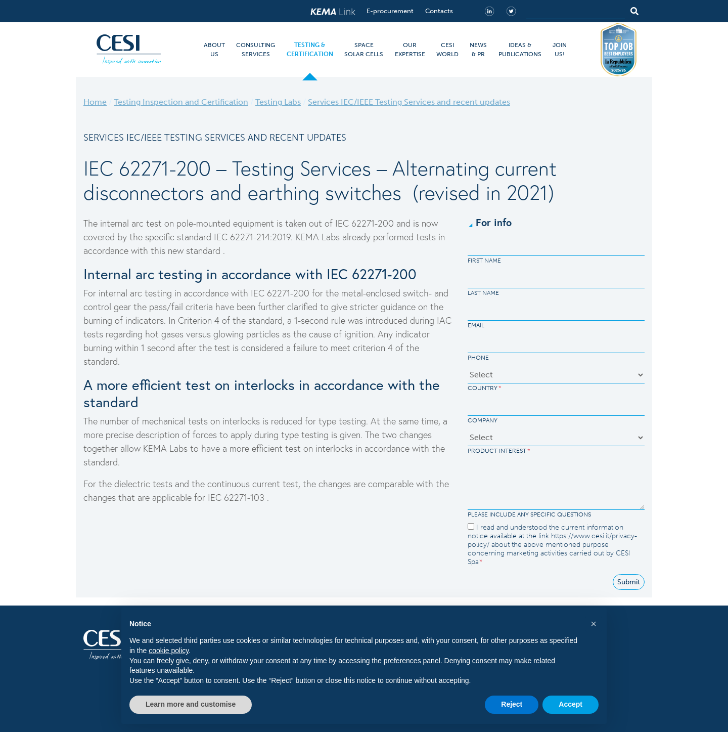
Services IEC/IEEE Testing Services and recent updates (409, 102)
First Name (484, 260)
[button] (593, 624)
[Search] (575, 11)
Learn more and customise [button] (191, 704)
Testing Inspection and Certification (181, 102)
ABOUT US (214, 49)
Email (476, 325)
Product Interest (499, 450)
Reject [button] (511, 704)
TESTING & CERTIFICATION (310, 49)
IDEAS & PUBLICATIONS (519, 49)
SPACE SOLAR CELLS (363, 49)
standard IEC (202, 237)
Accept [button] (570, 704)
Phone (478, 357)
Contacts (439, 11)
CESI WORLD (447, 49)
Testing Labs (278, 102)
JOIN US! (560, 49)
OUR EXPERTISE (410, 49)
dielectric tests (144, 484)
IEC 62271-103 (237, 497)
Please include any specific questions (529, 514)
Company (482, 420)
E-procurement (390, 11)
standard (204, 250)
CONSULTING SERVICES (255, 49)
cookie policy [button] (169, 651)
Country (485, 388)
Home (95, 102)
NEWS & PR (478, 49)
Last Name (483, 292)
